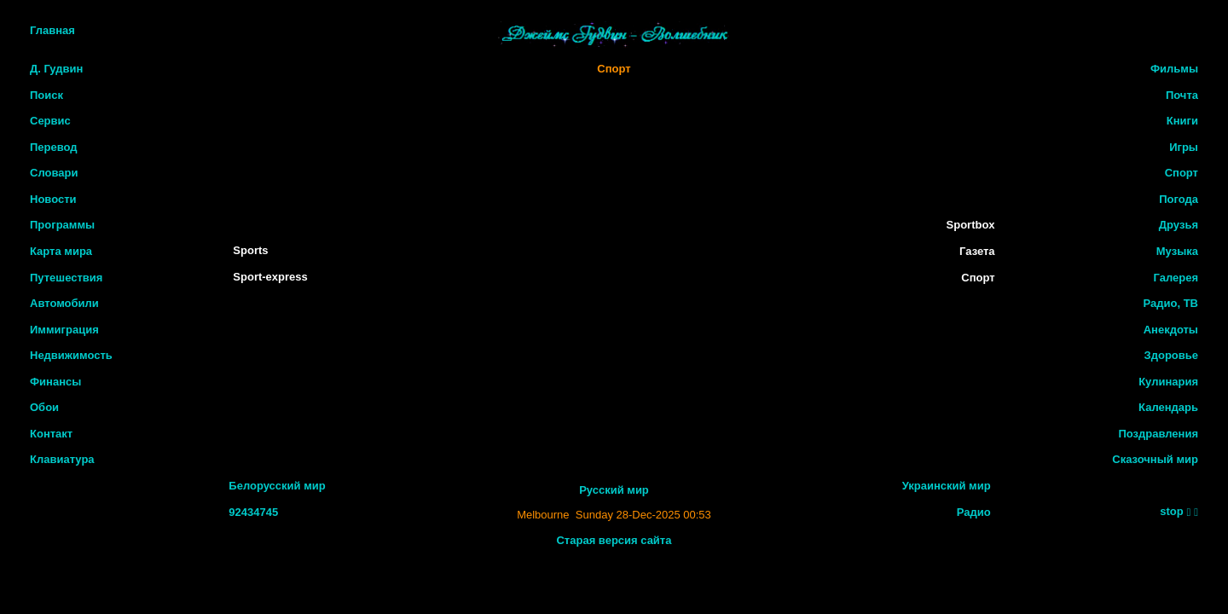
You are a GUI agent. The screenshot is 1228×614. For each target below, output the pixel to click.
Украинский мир (946, 485)
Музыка (1177, 251)
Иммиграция (64, 329)
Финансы (55, 381)
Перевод (54, 147)
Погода (1178, 199)
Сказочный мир (1155, 459)
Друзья (1178, 224)
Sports (250, 250)
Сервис (50, 120)
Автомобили (64, 303)
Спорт (613, 68)
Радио (974, 512)
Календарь (1168, 407)
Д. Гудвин (56, 68)
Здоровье (1171, 355)
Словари (54, 172)
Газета (977, 251)
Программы (62, 224)
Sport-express (270, 276)
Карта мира (61, 251)
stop (1171, 511)
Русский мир (614, 490)
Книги (1182, 120)
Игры (1183, 147)
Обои (44, 407)
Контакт (51, 433)
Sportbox (971, 224)
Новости (53, 199)
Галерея (1175, 277)
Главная (52, 30)
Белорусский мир (277, 485)
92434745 (253, 512)
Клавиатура (62, 459)
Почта (1182, 95)
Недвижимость (71, 355)
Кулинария (1168, 381)
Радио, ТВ (1171, 303)
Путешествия (66, 277)
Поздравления (1158, 433)
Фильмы (1174, 68)
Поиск (46, 95)
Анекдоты (1171, 329)
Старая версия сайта (613, 540)
